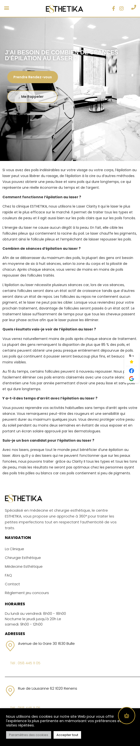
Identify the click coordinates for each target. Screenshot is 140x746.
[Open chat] (126, 715)
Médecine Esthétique (24, 566)
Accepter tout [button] (67, 735)
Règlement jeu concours (27, 592)
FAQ (8, 575)
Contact (12, 584)
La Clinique (14, 548)
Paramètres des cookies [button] (28, 735)
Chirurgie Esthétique (23, 557)
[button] (6, 8)
